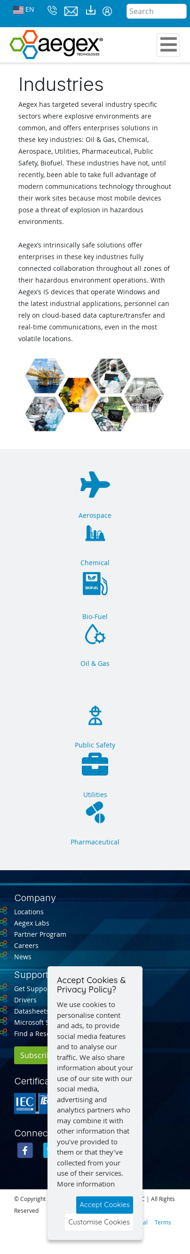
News (23, 956)
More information (86, 1183)
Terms (163, 1222)
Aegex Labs (31, 922)
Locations (29, 911)
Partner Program (40, 934)
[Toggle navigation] (168, 45)
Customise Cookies (99, 1221)
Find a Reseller (37, 1033)
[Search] (157, 11)
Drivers (25, 999)
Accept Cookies (104, 1204)
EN (23, 9)
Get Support (33, 988)
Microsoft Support (42, 1022)
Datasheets (31, 1011)
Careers (26, 945)
